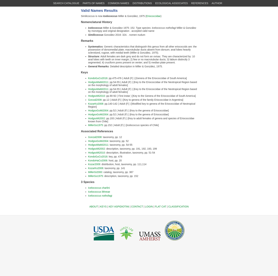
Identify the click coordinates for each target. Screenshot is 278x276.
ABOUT (93, 206)
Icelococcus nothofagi (100, 195)
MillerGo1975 (95, 125)
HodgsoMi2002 (96, 118)
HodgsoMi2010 (96, 95)
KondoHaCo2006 (97, 160)
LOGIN (149, 206)
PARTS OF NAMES (94, 3)
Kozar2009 (94, 164)
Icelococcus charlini (99, 187)
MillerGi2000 (95, 172)
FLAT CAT (160, 206)
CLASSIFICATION (178, 206)
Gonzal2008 (95, 99)
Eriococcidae (153, 16)
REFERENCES (199, 3)
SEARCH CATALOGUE (66, 3)
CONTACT (137, 206)
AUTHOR (217, 3)
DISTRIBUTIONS (142, 3)
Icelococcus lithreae (99, 191)
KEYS (103, 206)
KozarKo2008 (95, 103)
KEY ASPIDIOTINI (119, 206)
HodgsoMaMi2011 (98, 82)
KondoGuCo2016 (97, 78)
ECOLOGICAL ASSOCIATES (171, 3)
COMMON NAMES (118, 3)
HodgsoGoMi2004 (98, 110)
